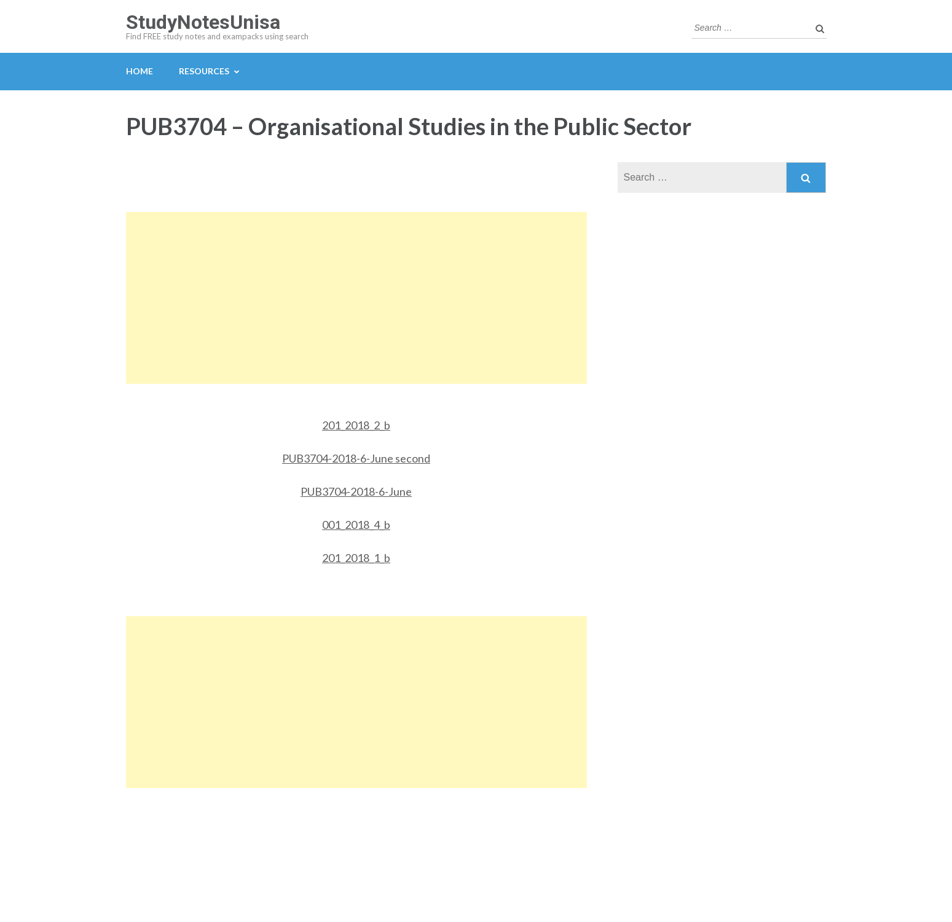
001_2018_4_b (356, 524)
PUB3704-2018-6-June (356, 491)
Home (139, 71)
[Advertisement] (356, 298)
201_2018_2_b (356, 425)
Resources (204, 71)
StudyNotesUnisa (203, 22)
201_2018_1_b (356, 558)
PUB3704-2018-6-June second (356, 458)
